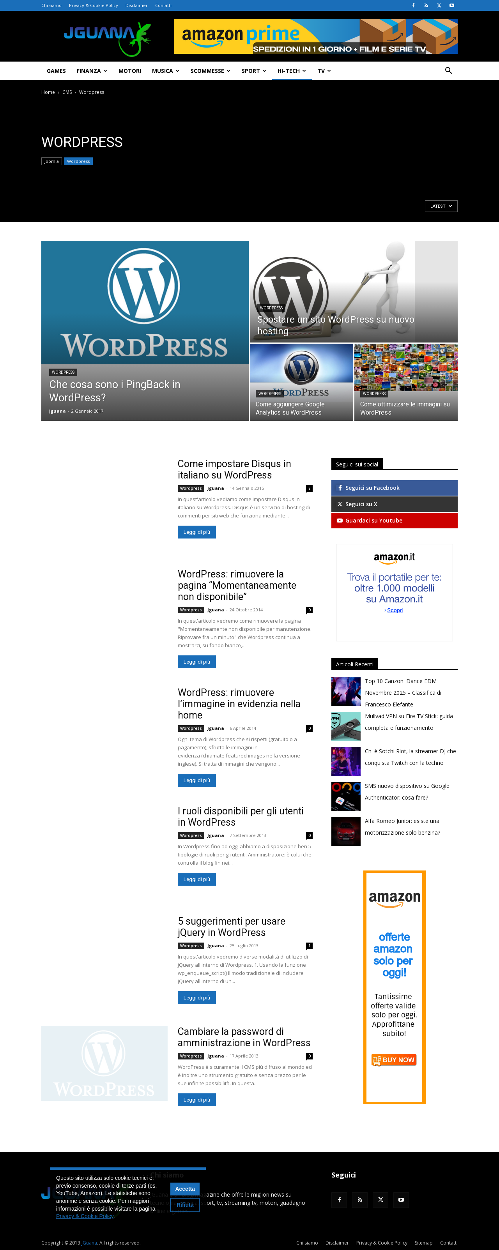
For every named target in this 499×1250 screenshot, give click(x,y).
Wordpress (78, 161)
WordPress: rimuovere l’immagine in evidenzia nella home (239, 704)
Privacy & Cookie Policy (93, 5)
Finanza (92, 70)
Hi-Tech (292, 70)
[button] (448, 71)
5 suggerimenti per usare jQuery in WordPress (231, 927)
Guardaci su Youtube (369, 520)
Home (48, 92)
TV (324, 70)
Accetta (185, 1189)
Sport (254, 70)
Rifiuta (185, 1205)
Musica (165, 70)
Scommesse (210, 70)
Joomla (51, 161)
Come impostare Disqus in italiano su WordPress (234, 469)
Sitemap (424, 1242)
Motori (130, 70)
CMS (67, 92)
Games (56, 70)
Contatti (163, 5)
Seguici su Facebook (368, 487)
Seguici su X (356, 504)
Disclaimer (137, 5)
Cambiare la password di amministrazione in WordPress (244, 1037)
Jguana (57, 411)
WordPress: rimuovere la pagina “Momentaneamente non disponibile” (237, 585)
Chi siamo (51, 5)
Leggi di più (197, 532)
